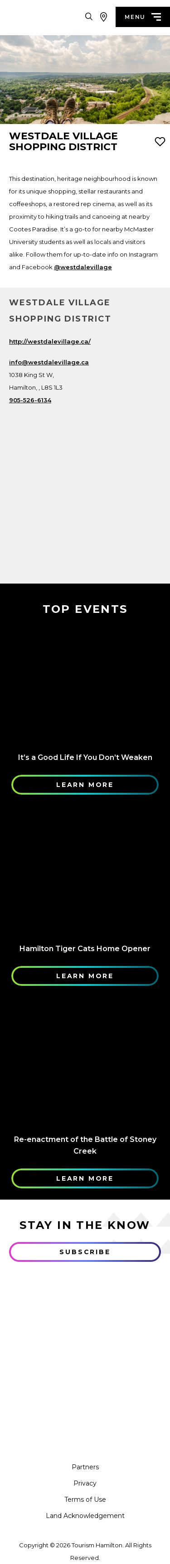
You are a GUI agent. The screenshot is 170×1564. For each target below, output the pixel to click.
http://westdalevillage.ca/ (50, 341)
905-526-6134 (30, 400)
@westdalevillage (83, 267)
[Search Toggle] (88, 17)
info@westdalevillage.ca (49, 362)
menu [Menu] (143, 17)
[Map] (85, 485)
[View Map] (103, 17)
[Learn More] (85, 683)
